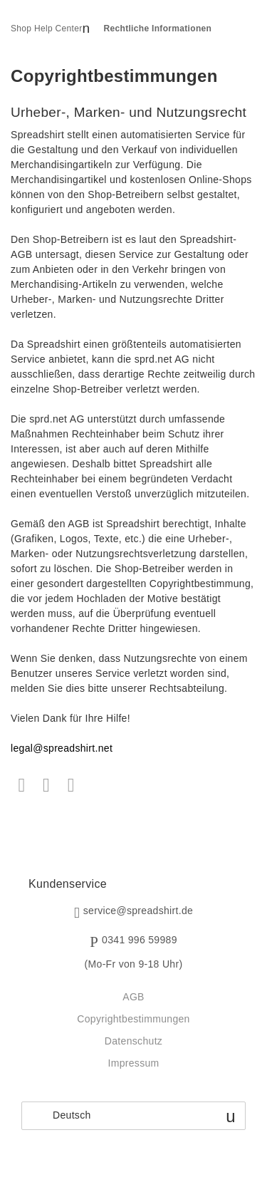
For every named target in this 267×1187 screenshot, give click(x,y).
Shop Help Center (47, 28)
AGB (133, 996)
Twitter (47, 785)
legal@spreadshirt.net (61, 748)
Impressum (133, 1063)
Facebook (22, 785)
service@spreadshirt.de (138, 911)
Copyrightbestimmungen (133, 1019)
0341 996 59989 (139, 940)
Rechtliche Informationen (158, 28)
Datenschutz (133, 1041)
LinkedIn (71, 785)
